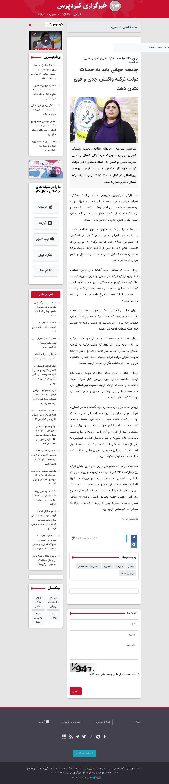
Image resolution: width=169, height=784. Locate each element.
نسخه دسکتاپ (84, 753)
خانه (138, 722)
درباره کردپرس (102, 722)
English (65, 14)
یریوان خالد (127, 573)
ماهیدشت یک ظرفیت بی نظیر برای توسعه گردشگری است (44, 343)
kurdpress (84, 6)
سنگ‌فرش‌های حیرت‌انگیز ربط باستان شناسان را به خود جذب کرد (43, 110)
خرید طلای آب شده (38, 618)
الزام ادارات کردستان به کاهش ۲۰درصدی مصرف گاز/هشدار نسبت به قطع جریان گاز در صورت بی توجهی (44, 374)
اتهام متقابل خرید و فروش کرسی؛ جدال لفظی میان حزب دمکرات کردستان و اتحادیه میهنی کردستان (43, 520)
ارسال (75, 691)
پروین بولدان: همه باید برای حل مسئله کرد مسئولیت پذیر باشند (44, 560)
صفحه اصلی (130, 27)
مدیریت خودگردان (88, 566)
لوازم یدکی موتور (38, 602)
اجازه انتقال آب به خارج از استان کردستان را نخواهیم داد (43, 146)
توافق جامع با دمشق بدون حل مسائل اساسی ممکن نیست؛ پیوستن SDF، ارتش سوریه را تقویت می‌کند (44, 435)
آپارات (45, 223)
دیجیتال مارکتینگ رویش (53, 602)
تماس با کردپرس (70, 722)
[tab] (46, 294)
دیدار (131, 566)
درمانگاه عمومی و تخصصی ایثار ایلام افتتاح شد (43, 327)
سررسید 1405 (53, 616)
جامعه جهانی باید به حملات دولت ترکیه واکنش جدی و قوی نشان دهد (106, 79)
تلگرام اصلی (44, 270)
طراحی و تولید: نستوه (86, 778)
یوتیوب (45, 207)
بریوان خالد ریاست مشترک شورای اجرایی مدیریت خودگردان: (110, 60)
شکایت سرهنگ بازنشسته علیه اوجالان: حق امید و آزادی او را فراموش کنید (43, 415)
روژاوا (120, 566)
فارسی (77, 14)
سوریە (107, 566)
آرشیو (41, 722)
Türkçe (40, 14)
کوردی (52, 14)
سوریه (114, 27)
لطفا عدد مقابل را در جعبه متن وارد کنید (114, 674)
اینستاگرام (45, 239)
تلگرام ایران (45, 255)
